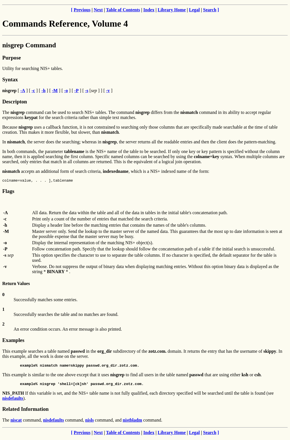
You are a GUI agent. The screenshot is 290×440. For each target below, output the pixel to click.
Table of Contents (123, 9)
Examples (13, 341)
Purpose (11, 58)
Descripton (14, 102)
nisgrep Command (29, 45)
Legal (194, 9)
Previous (82, 9)
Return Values (16, 284)
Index (148, 9)
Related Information (25, 412)
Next (98, 9)
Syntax (10, 79)
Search (209, 9)
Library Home (172, 9)
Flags (8, 192)
